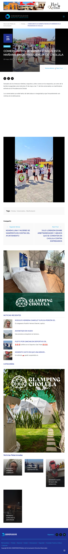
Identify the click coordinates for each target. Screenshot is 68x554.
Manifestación (30, 211)
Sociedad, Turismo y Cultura (54, 543)
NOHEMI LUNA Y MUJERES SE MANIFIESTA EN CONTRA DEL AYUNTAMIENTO (18, 233)
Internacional (33, 543)
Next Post (61, 68)
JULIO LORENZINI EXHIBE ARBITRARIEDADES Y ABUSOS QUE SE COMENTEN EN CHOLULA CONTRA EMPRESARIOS (50, 236)
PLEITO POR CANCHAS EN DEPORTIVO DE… (31, 341)
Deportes (4, 545)
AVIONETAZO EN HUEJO (24, 331)
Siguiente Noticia (13, 227)
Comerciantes (21, 211)
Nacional (19, 543)
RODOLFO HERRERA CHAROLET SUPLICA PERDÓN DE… (35, 320)
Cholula (7, 46)
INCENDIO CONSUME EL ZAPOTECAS (10, 518)
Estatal (26, 543)
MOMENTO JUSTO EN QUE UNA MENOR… (30, 352)
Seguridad (41, 543)
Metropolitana (5, 543)
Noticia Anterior (48, 68)
